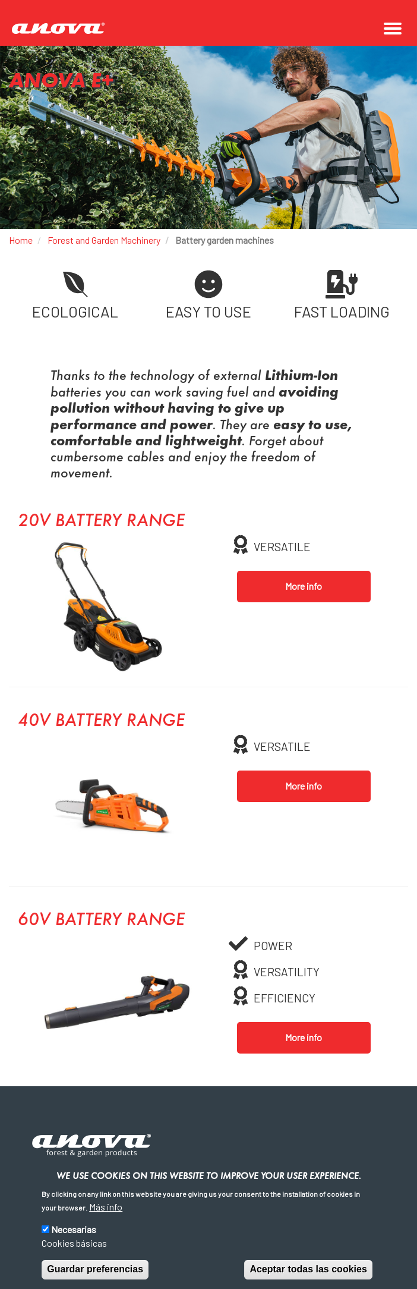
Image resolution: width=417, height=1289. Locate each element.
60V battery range (101, 920)
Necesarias (73, 1229)
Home (21, 240)
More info (303, 586)
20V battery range (101, 522)
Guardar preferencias (95, 1269)
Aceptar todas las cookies (308, 1269)
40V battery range (101, 721)
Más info (105, 1206)
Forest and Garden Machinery (104, 240)
